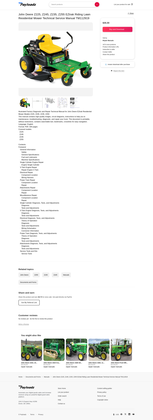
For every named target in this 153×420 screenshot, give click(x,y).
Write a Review (23, 324)
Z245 (55, 275)
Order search (62, 396)
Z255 (36, 275)
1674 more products (109, 44)
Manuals (66, 275)
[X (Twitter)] (125, 414)
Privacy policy (101, 392)
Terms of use (101, 396)
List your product (63, 392)
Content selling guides (104, 388)
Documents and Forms (28, 282)
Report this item (117, 71)
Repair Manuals (108, 40)
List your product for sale (123, 4)
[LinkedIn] (129, 414)
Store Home (62, 388)
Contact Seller (107, 52)
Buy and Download (117, 29)
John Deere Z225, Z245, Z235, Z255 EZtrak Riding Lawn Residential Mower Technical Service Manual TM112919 (90, 377)
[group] (31, 353)
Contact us (61, 403)
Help (59, 400)
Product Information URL (111, 47)
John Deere (24, 275)
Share (131, 13)
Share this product (109, 54)
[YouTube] (133, 414)
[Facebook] (121, 414)
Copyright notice (102, 400)
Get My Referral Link (29, 302)
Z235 (46, 275)
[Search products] (97, 4)
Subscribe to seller (109, 49)
